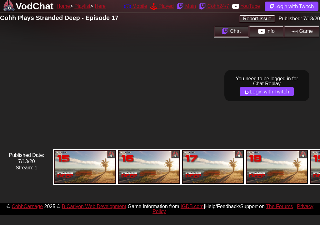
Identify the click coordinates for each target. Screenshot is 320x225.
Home (63, 6)
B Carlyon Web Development (94, 206)
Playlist (82, 6)
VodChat (34, 6)
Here (100, 6)
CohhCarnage (27, 206)
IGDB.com (192, 206)
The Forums (279, 206)
